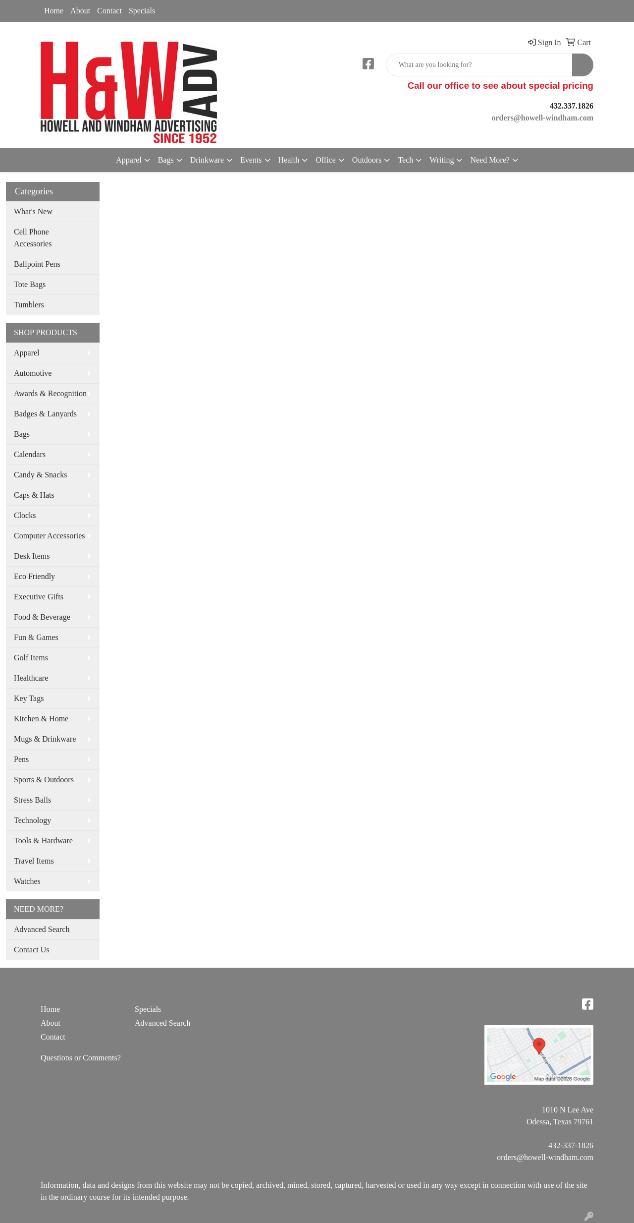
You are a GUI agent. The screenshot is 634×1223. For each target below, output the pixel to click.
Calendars (30, 454)
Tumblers (29, 304)
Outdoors (367, 160)
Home (53, 10)
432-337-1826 (570, 1145)
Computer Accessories (49, 535)
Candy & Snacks (40, 474)
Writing (441, 160)
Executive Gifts (38, 596)
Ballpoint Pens (37, 264)
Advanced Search (41, 929)
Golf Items (31, 657)
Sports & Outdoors (44, 779)
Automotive (33, 373)
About (80, 10)
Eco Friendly (34, 576)
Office (326, 160)
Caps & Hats (34, 495)
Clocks (25, 515)
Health (289, 160)
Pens (21, 759)
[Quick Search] (479, 65)
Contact (109, 10)
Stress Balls (32, 800)
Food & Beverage (42, 617)
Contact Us (32, 949)
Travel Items (34, 861)
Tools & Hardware (43, 840)
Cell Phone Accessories (33, 238)
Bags (166, 160)
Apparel (129, 160)
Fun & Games (36, 637)
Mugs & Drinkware (45, 739)
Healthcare (31, 678)
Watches (27, 881)
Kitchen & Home (41, 718)
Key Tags (29, 698)
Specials (142, 10)
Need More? (490, 160)
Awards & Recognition (50, 393)
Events (251, 160)
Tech (405, 160)
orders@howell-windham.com (545, 1157)
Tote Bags (30, 284)
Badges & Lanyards (45, 413)
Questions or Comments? (81, 1057)
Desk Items (32, 556)
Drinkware (207, 160)
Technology (32, 820)
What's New (33, 211)
